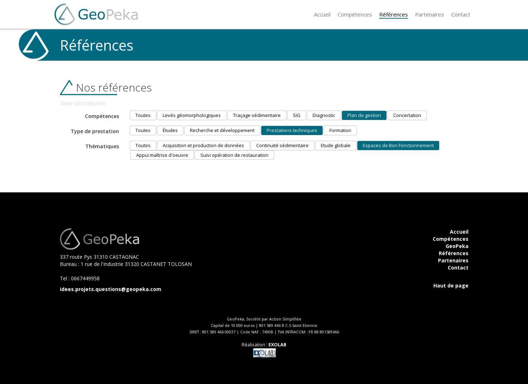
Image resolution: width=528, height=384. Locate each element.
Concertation (407, 115)
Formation (340, 130)
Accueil (459, 231)
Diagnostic (324, 115)
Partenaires (453, 260)
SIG (296, 115)
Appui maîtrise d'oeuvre (162, 155)
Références (453, 253)
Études (170, 130)
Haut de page (450, 285)
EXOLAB (277, 345)
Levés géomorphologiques (192, 115)
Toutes (143, 115)
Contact (458, 267)
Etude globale (336, 145)
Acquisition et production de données (203, 145)
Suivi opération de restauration (234, 155)
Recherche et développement (222, 130)
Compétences (450, 238)
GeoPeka (457, 246)
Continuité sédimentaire (282, 145)
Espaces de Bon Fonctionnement (398, 145)
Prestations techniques (292, 130)
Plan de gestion (364, 115)
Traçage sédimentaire (257, 115)
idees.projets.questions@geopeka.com (110, 289)
